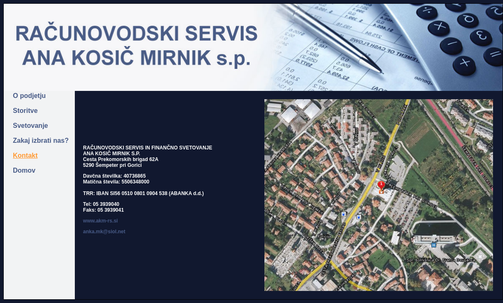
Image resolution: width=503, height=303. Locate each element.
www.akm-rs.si (100, 221)
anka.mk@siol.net (104, 232)
